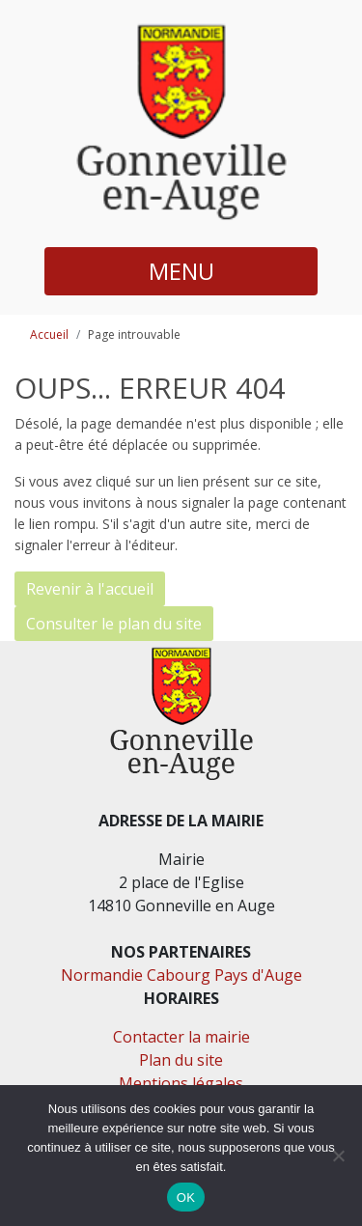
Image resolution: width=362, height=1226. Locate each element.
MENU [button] (181, 271)
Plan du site (181, 1060)
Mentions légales (181, 1083)
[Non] (338, 1155)
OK (186, 1197)
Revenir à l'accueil (89, 588)
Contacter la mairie (181, 1036)
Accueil (49, 334)
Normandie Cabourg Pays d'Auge (181, 975)
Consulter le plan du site (114, 623)
